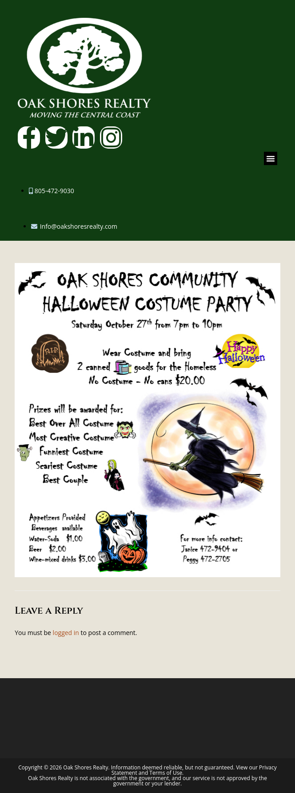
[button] (270, 158)
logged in (66, 632)
